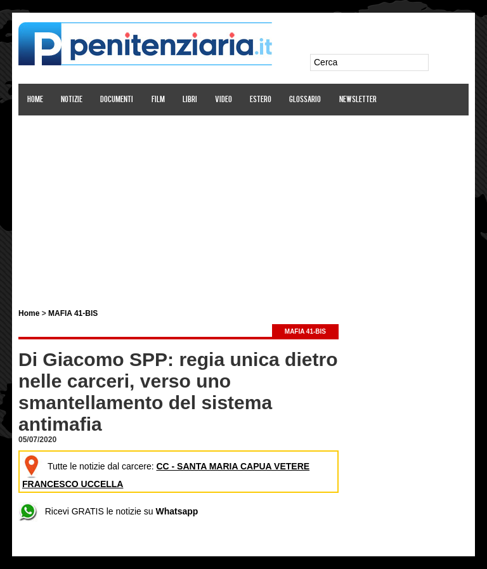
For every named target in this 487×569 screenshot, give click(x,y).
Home (35, 99)
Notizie (71, 99)
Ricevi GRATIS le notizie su (108, 511)
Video (223, 99)
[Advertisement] (243, 205)
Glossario (305, 99)
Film (158, 99)
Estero (260, 99)
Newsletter (358, 99)
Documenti (116, 99)
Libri (190, 99)
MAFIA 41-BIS (73, 313)
